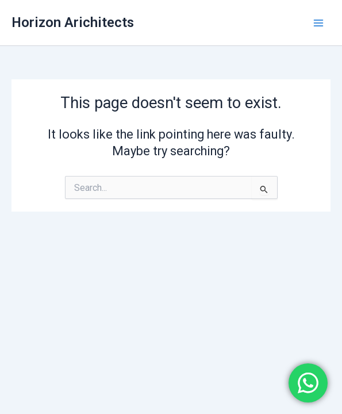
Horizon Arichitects (72, 22)
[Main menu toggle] (318, 23)
